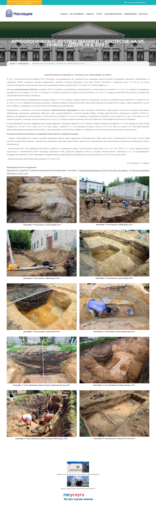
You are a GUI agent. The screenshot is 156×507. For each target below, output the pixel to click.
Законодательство (113, 14)
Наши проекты (24, 64)
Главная (64, 14)
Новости (90, 14)
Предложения (130, 14)
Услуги (99, 14)
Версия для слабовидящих (135, 2)
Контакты (143, 14)
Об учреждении (77, 14)
